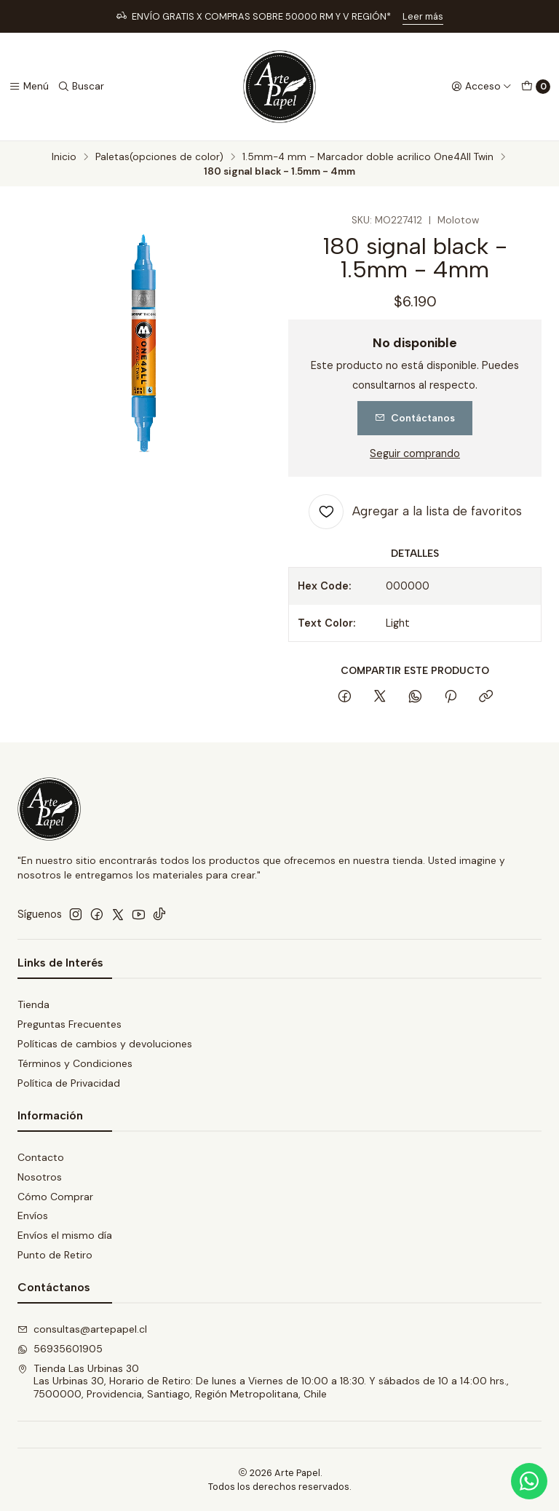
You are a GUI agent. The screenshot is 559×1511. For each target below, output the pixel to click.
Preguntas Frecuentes (69, 1024)
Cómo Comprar (55, 1196)
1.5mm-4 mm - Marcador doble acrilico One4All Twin (367, 157)
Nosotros (39, 1176)
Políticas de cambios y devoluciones (104, 1043)
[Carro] (535, 86)
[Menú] (29, 86)
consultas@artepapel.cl (82, 1329)
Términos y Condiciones (74, 1063)
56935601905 (60, 1348)
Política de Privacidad (68, 1083)
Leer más (423, 16)
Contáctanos (415, 418)
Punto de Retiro (54, 1254)
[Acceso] (481, 86)
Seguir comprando (415, 453)
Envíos (32, 1215)
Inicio (64, 157)
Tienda (33, 1004)
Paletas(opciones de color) (159, 157)
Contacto (40, 1157)
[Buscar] (81, 86)
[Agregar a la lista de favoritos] (415, 511)
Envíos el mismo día (64, 1235)
